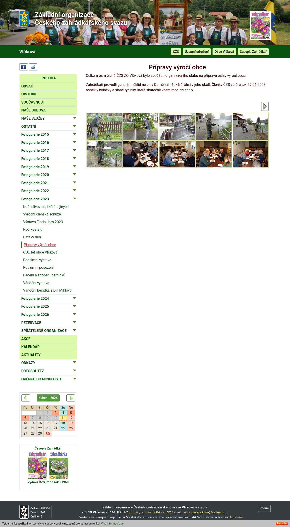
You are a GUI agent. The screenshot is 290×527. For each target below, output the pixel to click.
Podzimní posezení (38, 267)
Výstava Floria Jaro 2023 (43, 222)
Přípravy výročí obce (40, 245)
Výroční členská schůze (42, 214)
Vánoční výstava (36, 283)
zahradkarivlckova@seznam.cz (205, 512)
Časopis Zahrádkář (253, 51)
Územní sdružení (197, 51)
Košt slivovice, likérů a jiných (46, 207)
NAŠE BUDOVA (33, 110)
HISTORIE (29, 94)
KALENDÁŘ (30, 347)
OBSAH (27, 86)
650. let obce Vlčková (40, 252)
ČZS (176, 51)
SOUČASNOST (33, 102)
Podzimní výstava (37, 260)
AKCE (25, 339)
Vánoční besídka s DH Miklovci (47, 290)
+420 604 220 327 (159, 512)
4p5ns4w (236, 517)
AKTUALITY (31, 355)
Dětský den (32, 237)
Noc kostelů (32, 229)
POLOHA (48, 78)
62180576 (131, 512)
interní (264, 508)
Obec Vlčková (224, 51)
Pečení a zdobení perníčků (44, 275)
